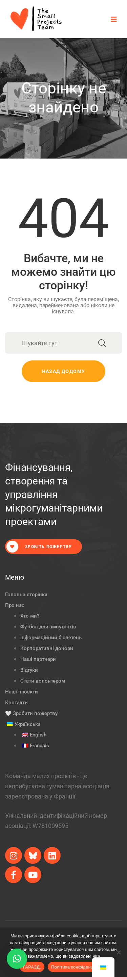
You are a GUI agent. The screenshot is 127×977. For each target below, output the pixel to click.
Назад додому (63, 371)
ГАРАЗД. (32, 967)
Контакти (16, 703)
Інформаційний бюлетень (51, 638)
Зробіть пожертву (39, 547)
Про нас (14, 605)
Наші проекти (21, 692)
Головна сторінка (26, 594)
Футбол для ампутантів (48, 627)
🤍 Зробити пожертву (31, 713)
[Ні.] (118, 952)
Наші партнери (38, 659)
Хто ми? (29, 616)
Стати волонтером (42, 681)
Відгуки (29, 670)
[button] (17, 959)
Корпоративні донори (46, 648)
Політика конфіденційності (79, 967)
